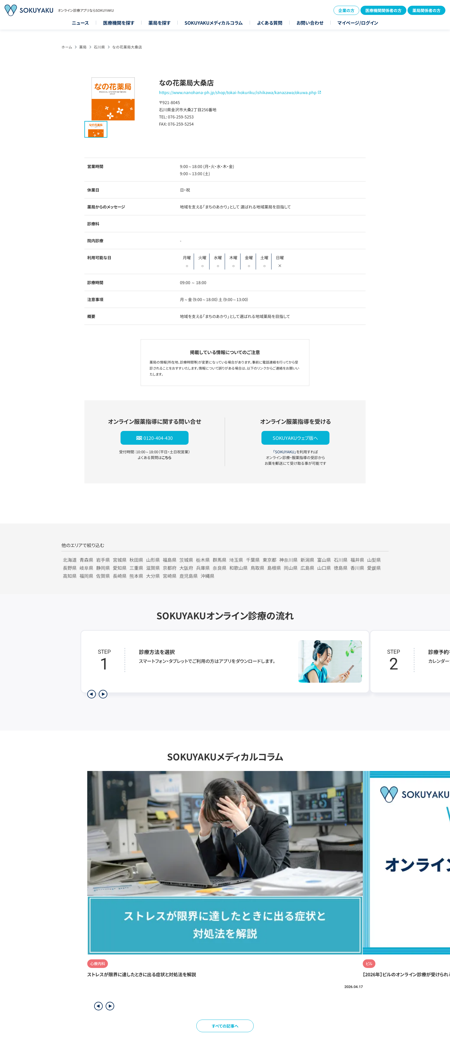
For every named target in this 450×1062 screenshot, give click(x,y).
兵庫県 (203, 567)
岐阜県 (86, 567)
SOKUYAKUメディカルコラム (214, 22)
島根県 (274, 567)
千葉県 (253, 559)
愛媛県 (374, 567)
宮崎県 (169, 575)
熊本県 (136, 575)
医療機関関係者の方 (383, 10)
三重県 (136, 567)
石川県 (99, 47)
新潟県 (307, 559)
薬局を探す (159, 22)
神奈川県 (288, 559)
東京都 (269, 559)
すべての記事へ (225, 1026)
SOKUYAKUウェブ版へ (295, 437)
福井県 (357, 559)
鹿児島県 (188, 575)
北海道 (70, 559)
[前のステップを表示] (91, 694)
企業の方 (346, 10)
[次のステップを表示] (103, 694)
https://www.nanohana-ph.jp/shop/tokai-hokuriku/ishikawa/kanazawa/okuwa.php (238, 92)
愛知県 (120, 567)
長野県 (70, 567)
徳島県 (341, 567)
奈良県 (219, 567)
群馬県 (219, 559)
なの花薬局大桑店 (127, 47)
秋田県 (136, 559)
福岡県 (86, 575)
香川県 (357, 567)
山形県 (153, 559)
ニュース (80, 22)
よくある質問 (269, 22)
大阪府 (186, 567)
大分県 (153, 575)
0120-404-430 (158, 437)
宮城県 (120, 559)
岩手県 (103, 559)
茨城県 (186, 559)
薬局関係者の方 (426, 10)
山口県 (324, 567)
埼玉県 (236, 559)
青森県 (86, 559)
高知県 (70, 575)
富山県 (324, 559)
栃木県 (203, 559)
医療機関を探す (118, 22)
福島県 (169, 559)
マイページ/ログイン (358, 22)
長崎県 (120, 575)
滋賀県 (153, 567)
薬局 (83, 47)
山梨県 (374, 559)
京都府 (169, 567)
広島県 (307, 567)
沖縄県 (207, 575)
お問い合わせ (309, 22)
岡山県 (291, 567)
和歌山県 (238, 567)
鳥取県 (257, 567)
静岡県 (103, 567)
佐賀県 (103, 575)
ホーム (66, 47)
